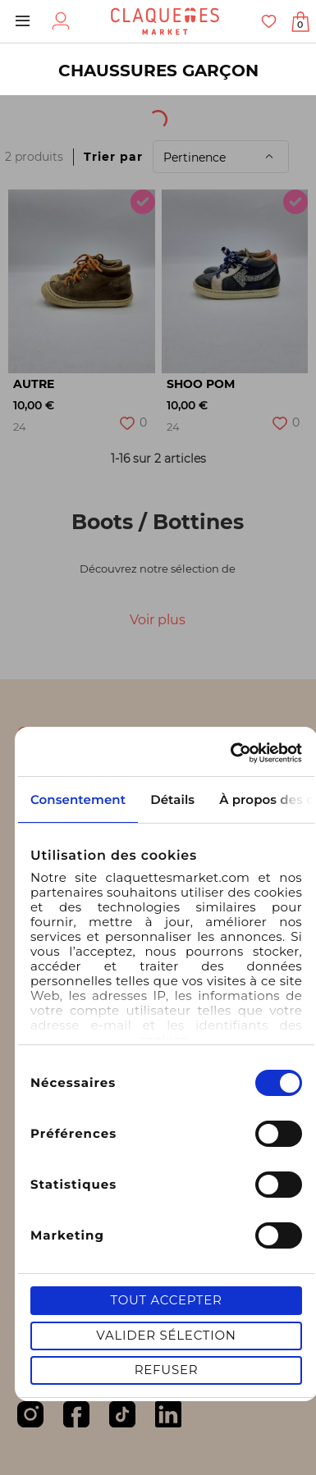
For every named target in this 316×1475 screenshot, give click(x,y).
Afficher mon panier (300, 24)
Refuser (167, 1369)
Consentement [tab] (78, 799)
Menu (22, 21)
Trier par (113, 156)
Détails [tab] (172, 799)
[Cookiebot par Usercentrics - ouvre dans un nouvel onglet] (232, 753)
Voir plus (157, 620)
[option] (81, 281)
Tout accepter (166, 1300)
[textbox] (46, 114)
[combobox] (58, 114)
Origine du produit (199, 114)
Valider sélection (166, 1335)
